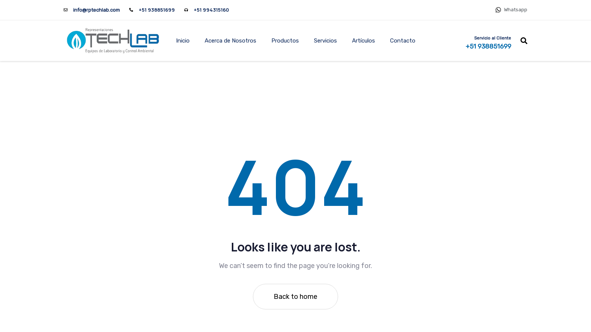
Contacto (402, 40)
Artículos (363, 40)
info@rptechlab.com (96, 10)
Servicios (325, 40)
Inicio (183, 40)
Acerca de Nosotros (230, 40)
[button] (524, 40)
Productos (285, 40)
